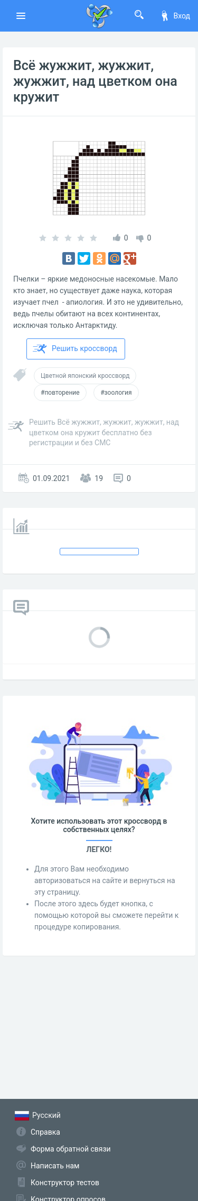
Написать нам (55, 1166)
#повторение (60, 392)
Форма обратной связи (71, 1149)
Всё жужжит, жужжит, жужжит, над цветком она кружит (95, 81)
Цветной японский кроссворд (85, 375)
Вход (174, 16)
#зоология (115, 392)
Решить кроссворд (75, 349)
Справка (45, 1132)
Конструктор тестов (65, 1182)
